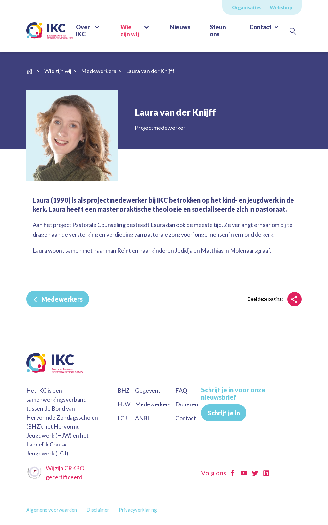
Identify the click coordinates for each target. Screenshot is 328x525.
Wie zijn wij (129, 30)
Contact (261, 26)
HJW (124, 404)
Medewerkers (61, 299)
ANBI (142, 417)
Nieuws (180, 26)
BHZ (124, 390)
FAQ (181, 390)
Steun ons (218, 30)
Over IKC (83, 30)
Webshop (281, 7)
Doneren (187, 404)
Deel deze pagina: (265, 299)
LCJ (122, 417)
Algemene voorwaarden (51, 509)
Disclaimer (97, 509)
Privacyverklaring (138, 509)
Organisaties (247, 7)
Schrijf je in (224, 413)
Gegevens (148, 390)
